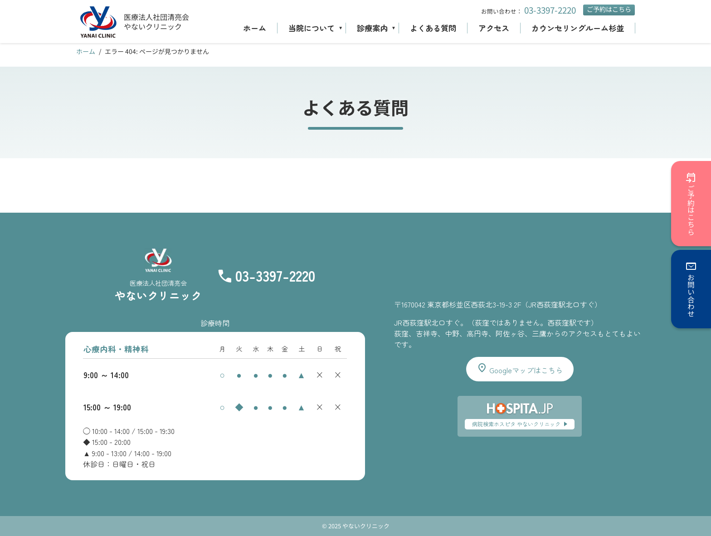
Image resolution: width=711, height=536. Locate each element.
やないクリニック (153, 26)
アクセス (493, 28)
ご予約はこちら (609, 9)
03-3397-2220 (550, 10)
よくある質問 (433, 28)
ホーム (254, 28)
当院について (311, 28)
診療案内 (372, 28)
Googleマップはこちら (520, 368)
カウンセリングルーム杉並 (577, 28)
